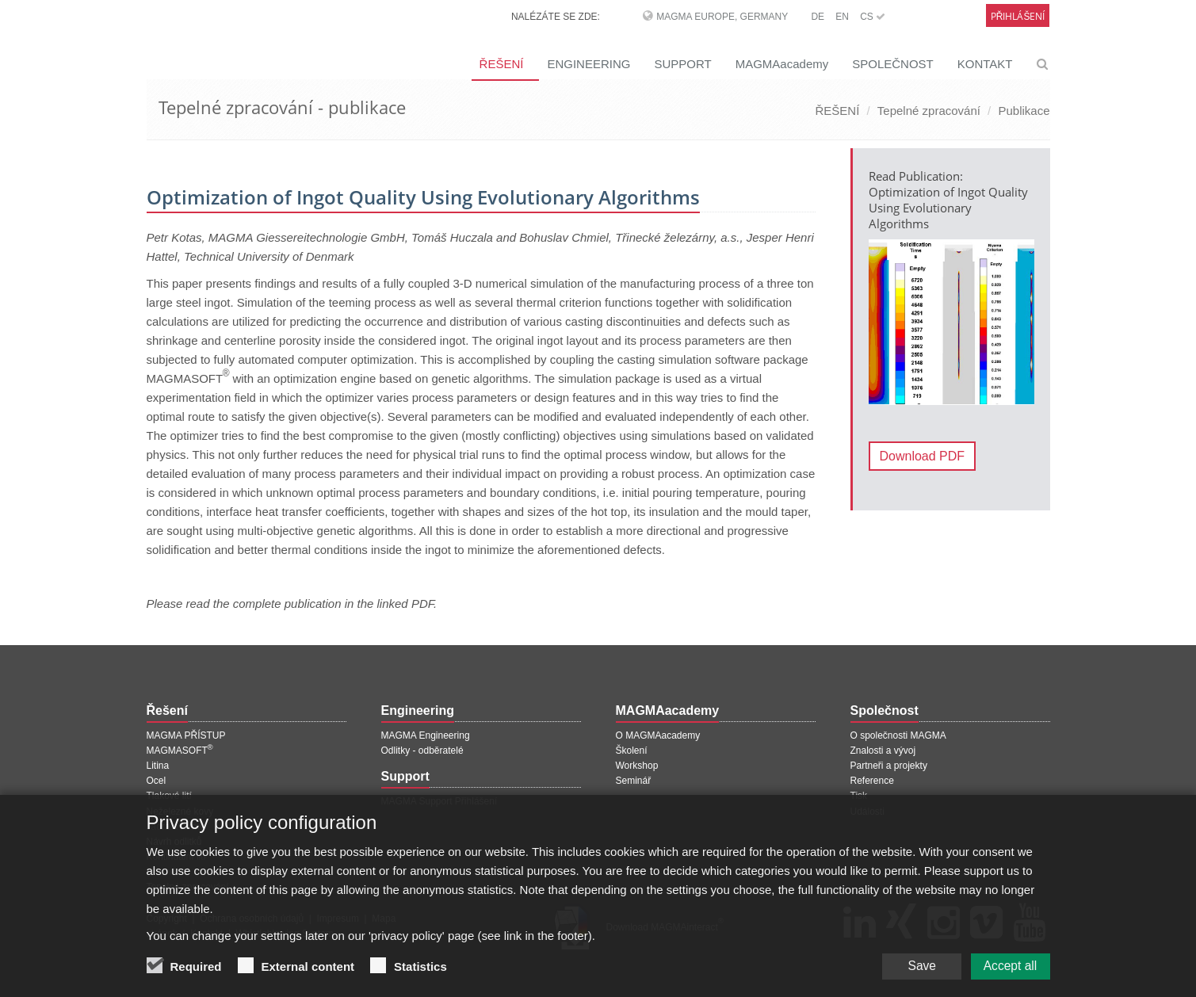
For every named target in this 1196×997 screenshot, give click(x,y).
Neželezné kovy (180, 811)
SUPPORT (682, 64)
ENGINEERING (588, 64)
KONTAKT (985, 64)
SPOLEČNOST (893, 64)
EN (842, 16)
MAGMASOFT (180, 750)
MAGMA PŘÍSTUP (186, 735)
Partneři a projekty (888, 765)
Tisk (859, 795)
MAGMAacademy (782, 64)
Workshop (637, 765)
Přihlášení (1018, 16)
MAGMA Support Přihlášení (439, 801)
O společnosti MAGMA (898, 735)
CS (872, 16)
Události (867, 811)
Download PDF (922, 456)
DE (817, 16)
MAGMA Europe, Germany (722, 16)
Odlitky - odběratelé (422, 750)
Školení (632, 750)
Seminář (633, 780)
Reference (872, 780)
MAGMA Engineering (425, 735)
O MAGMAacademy (658, 735)
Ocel (156, 780)
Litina (158, 765)
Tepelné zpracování (928, 110)
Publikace (1023, 110)
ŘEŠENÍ (502, 64)
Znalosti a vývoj (883, 750)
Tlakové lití (169, 795)
